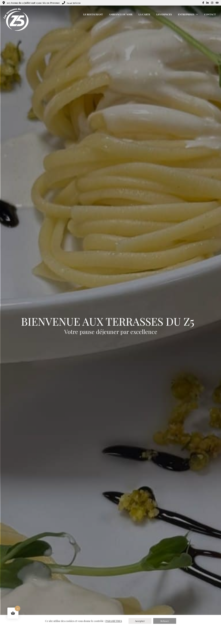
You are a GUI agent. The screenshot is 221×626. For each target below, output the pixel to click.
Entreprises (186, 14)
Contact (210, 14)
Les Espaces (164, 14)
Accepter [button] (140, 620)
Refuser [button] (164, 620)
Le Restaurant (93, 14)
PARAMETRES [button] (113, 621)
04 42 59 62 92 (71, 2)
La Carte (144, 14)
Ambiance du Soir (120, 14)
